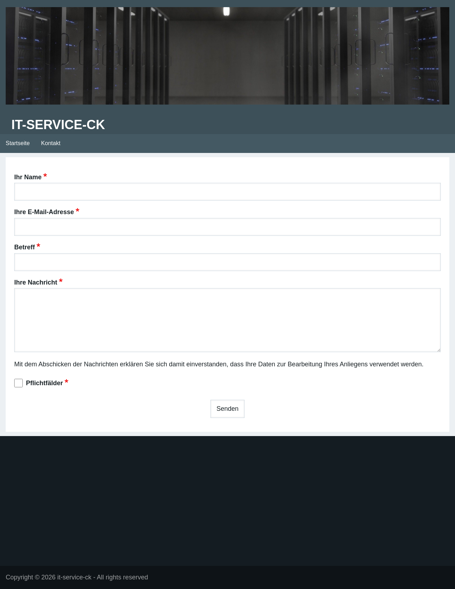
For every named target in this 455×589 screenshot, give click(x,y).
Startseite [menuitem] (18, 143)
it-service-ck (58, 124)
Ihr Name (28, 177)
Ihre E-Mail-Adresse (44, 212)
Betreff (24, 247)
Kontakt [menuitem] (50, 143)
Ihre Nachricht (35, 282)
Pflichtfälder (44, 383)
